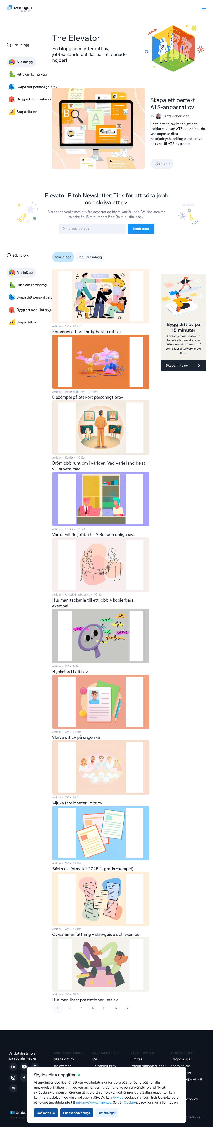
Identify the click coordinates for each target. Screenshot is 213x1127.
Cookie (129, 1102)
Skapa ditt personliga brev (32, 87)
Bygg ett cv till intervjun (30, 99)
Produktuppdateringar (148, 1066)
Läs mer (163, 164)
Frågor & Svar (181, 1059)
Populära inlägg (89, 257)
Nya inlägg (63, 257)
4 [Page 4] (93, 1008)
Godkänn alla (46, 1113)
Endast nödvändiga (76, 1113)
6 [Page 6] (116, 1008)
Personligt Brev (104, 1066)
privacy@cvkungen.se (93, 1102)
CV (94, 1059)
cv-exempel (63, 1066)
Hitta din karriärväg (27, 74)
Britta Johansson (172, 116)
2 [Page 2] (69, 1008)
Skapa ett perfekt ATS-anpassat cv (172, 104)
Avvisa (118, 1097)
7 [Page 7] (127, 1008)
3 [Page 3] (81, 1008)
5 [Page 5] (104, 1008)
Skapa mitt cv (183, 365)
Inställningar (106, 1113)
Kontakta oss (181, 1066)
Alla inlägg (20, 62)
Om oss (136, 1059)
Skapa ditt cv (22, 112)
